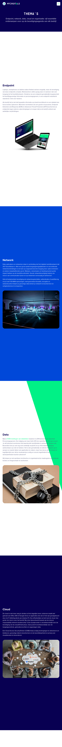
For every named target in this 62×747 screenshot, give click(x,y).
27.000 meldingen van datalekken (17, 439)
